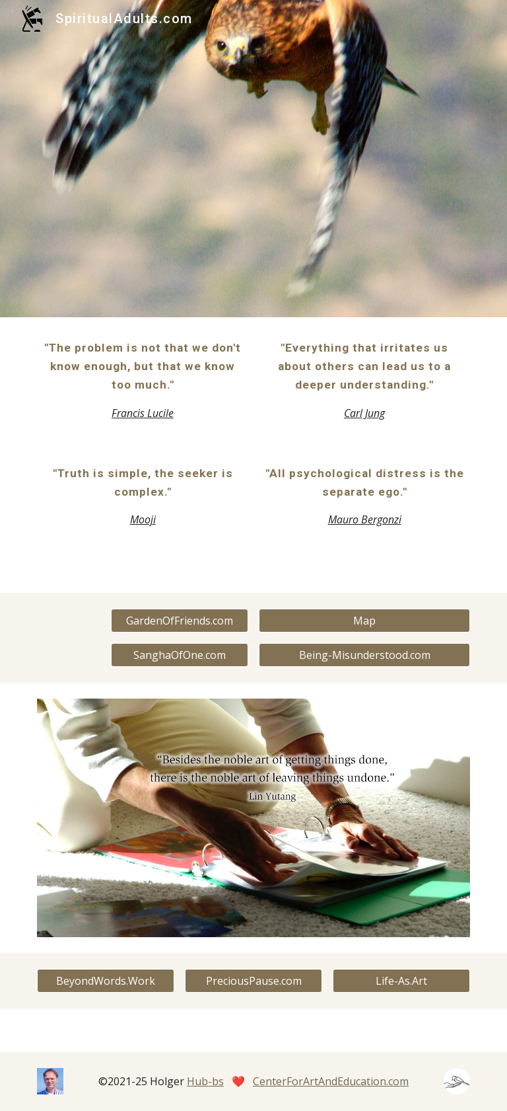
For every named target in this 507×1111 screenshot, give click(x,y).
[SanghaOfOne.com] (179, 655)
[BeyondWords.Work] (105, 981)
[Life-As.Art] (401, 981)
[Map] (364, 620)
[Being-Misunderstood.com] (364, 655)
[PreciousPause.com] (253, 981)
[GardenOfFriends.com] (179, 620)
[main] (142, 380)
